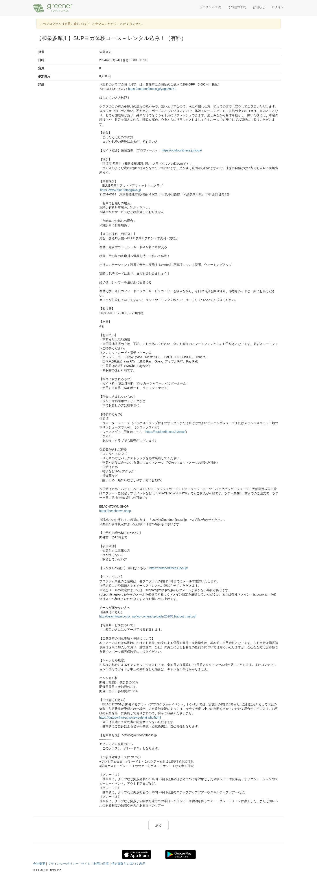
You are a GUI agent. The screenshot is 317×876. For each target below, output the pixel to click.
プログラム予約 (210, 7)
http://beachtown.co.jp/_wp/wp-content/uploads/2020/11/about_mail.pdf (147, 616)
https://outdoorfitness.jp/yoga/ (182, 150)
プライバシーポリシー (63, 863)
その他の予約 (237, 7)
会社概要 (39, 863)
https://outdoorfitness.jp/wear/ (166, 431)
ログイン (278, 7)
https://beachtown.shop (115, 511)
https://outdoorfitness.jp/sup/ (168, 568)
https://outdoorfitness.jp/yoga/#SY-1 (152, 89)
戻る (158, 825)
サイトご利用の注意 (95, 863)
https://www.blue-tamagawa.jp (120, 190)
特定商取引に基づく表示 (128, 863)
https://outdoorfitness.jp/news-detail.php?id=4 (130, 717)
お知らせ (259, 7)
